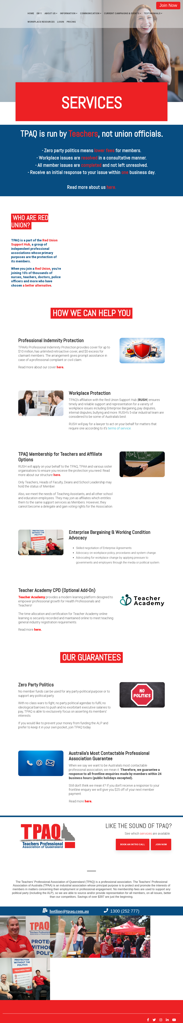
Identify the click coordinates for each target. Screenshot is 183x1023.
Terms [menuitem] (30, 998)
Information (67, 13)
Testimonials (152, 13)
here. (60, 367)
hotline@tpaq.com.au (69, 911)
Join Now (161, 844)
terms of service (119, 428)
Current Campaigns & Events (121, 13)
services (146, 833)
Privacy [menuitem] (20, 998)
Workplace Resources (41, 22)
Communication (89, 13)
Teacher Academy (31, 597)
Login (60, 22)
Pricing (71, 22)
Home (31, 13)
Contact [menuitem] (9, 998)
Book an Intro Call (132, 844)
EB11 (39, 13)
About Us (49, 13)
